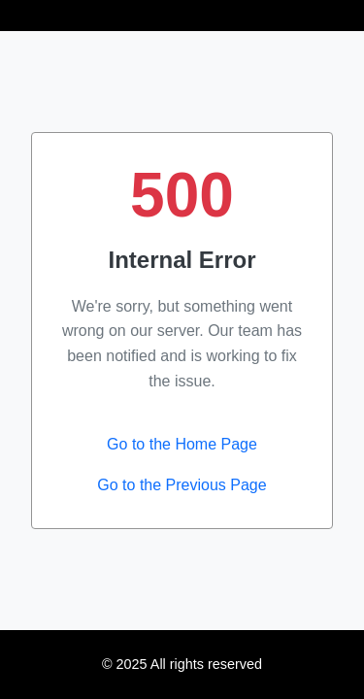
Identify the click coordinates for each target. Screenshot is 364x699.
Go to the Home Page (182, 444)
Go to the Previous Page (181, 485)
